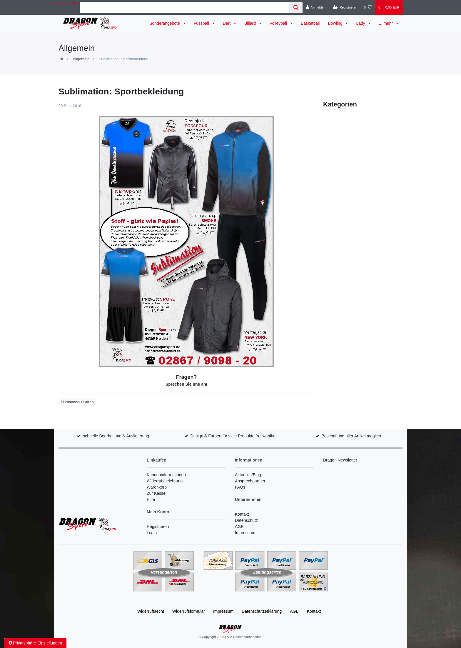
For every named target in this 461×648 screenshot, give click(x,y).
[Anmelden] (316, 7)
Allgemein (81, 59)
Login (152, 532)
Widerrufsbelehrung (165, 481)
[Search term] (185, 7)
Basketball (310, 23)
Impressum (245, 532)
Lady (361, 23)
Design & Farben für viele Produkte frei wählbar (234, 436)
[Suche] (296, 7)
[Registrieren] (345, 7)
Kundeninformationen (166, 474)
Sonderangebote (165, 23)
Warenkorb (157, 487)
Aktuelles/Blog (248, 474)
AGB (239, 526)
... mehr (386, 23)
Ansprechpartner (250, 481)
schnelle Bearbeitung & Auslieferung (116, 436)
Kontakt (242, 514)
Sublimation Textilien (77, 402)
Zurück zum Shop (65, 3)
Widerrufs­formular (188, 611)
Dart (227, 23)
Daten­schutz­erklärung (262, 611)
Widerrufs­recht (150, 611)
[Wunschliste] (368, 7)
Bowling (335, 23)
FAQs (240, 487)
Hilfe (151, 499)
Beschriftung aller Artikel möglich (351, 436)
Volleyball (279, 23)
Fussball (202, 23)
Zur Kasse (156, 493)
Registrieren (158, 526)
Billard (250, 23)
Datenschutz (246, 520)
